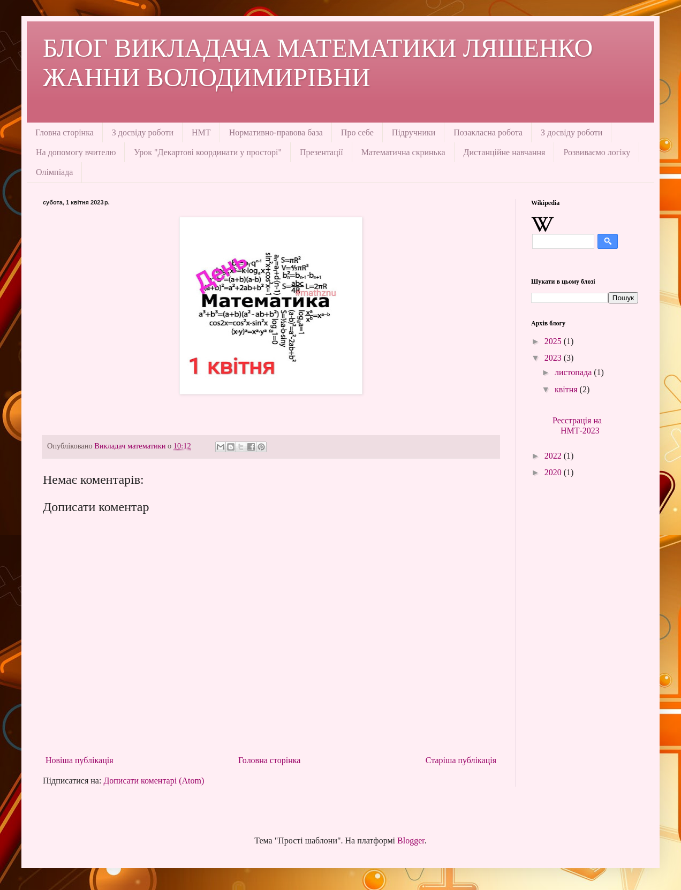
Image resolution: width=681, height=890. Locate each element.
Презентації (321, 152)
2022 (554, 455)
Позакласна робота (488, 132)
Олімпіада (54, 172)
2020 (554, 472)
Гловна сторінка (64, 132)
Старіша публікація (461, 760)
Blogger (411, 840)
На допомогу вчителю (76, 152)
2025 (554, 341)
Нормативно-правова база (276, 132)
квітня (567, 389)
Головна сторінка (269, 760)
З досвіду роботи (142, 132)
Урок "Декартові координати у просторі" (208, 152)
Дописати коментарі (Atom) (153, 780)
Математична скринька (403, 152)
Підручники (413, 132)
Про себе (357, 132)
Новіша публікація (79, 760)
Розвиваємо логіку (596, 152)
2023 (554, 357)
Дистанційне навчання (505, 152)
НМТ (201, 132)
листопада (574, 372)
